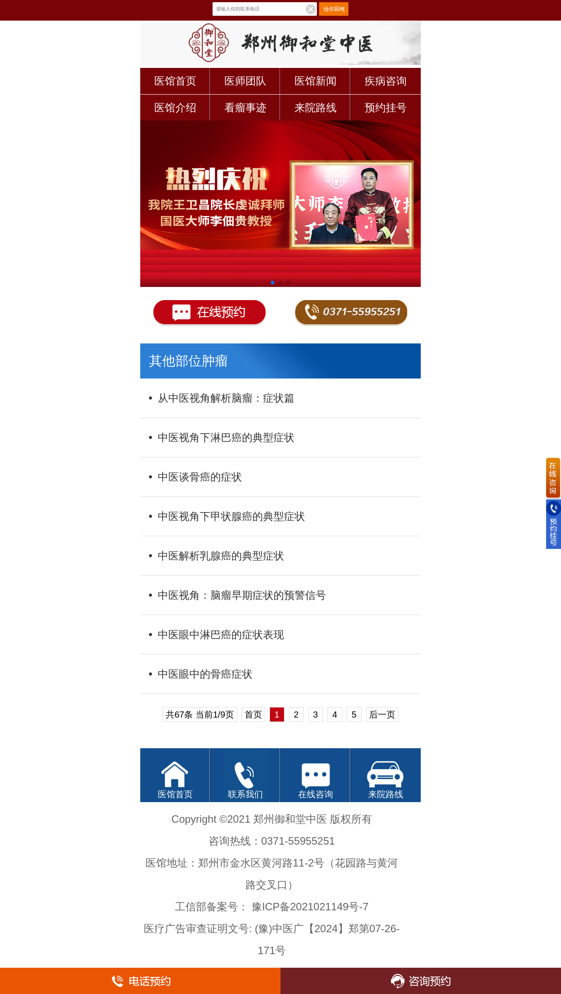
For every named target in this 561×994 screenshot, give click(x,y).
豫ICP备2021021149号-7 (310, 907)
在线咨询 (315, 794)
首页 (253, 714)
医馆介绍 (175, 107)
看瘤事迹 (245, 107)
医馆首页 (175, 81)
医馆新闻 (316, 81)
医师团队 (245, 81)
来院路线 (316, 107)
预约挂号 (386, 107)
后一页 (382, 714)
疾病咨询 (386, 81)
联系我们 (245, 794)
